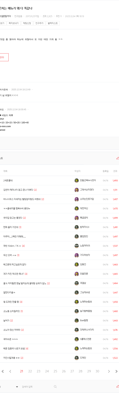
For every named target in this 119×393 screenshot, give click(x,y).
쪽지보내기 (14, 23)
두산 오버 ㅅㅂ (9, 255)
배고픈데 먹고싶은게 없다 (14, 264)
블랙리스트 (53, 23)
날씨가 (6, 320)
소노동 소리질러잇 (11, 311)
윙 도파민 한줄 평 (11, 302)
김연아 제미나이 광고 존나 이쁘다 (18, 190)
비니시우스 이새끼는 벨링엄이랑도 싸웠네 (22, 199)
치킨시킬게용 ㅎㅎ (11, 358)
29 (89, 371)
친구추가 (39, 23)
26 (64, 371)
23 (38, 371)
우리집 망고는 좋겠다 (12, 218)
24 (47, 371)
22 (30, 371)
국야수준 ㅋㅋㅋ (10, 339)
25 (55, 371)
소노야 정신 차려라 (11, 330)
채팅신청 (27, 23)
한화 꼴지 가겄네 (10, 227)
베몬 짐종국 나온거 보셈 (14, 348)
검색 (55, 387)
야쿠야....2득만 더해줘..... (14, 236)
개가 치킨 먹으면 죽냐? (13, 274)
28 (80, 371)
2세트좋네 (8, 180)
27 (72, 371)
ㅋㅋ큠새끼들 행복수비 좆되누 (16, 208)
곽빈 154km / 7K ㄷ (12, 246)
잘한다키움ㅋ (9, 292)
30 (97, 371)
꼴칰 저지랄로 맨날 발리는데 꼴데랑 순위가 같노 (24, 283)
